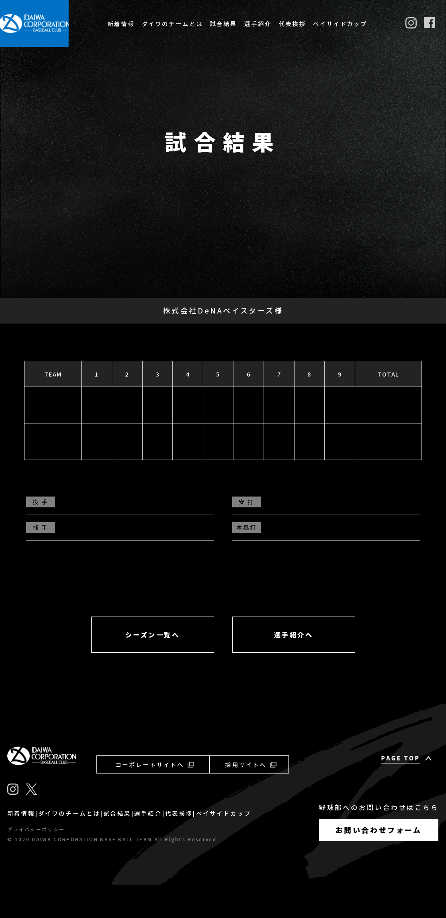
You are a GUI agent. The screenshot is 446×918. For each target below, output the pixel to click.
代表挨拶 (292, 23)
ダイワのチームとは (172, 23)
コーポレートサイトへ (154, 797)
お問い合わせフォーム (379, 863)
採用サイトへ (250, 797)
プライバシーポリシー (36, 862)
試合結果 (223, 23)
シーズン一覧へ (152, 668)
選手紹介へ (293, 668)
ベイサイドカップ (340, 23)
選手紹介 (258, 23)
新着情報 (121, 23)
